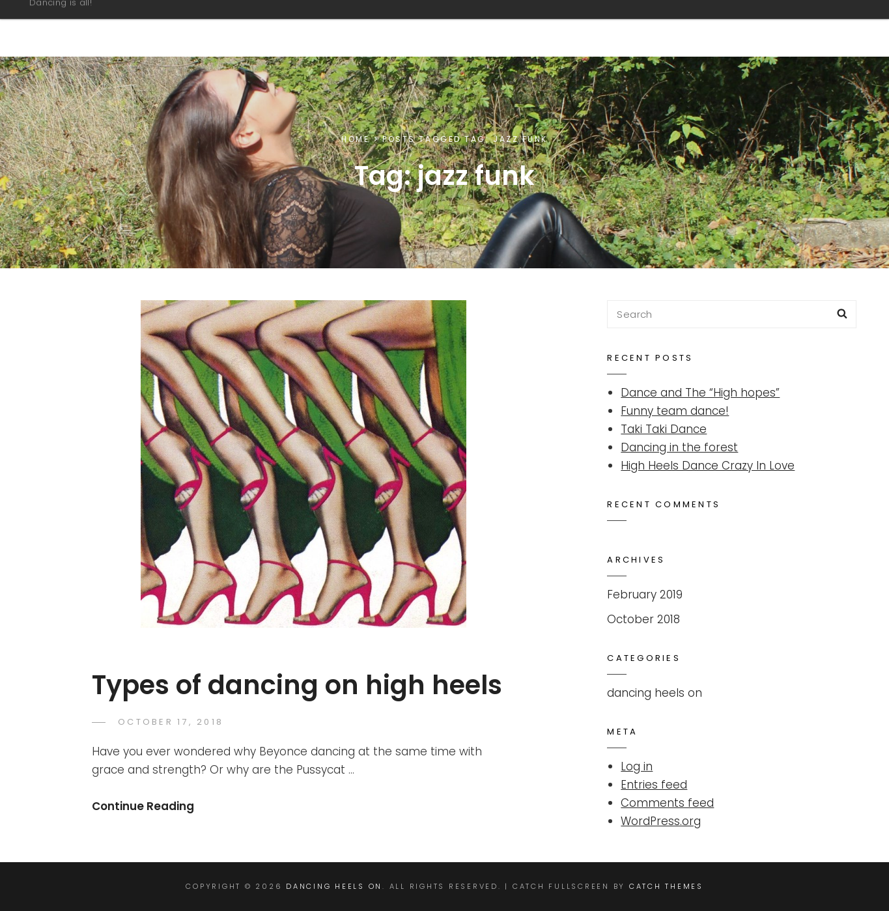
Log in (637, 766)
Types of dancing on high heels (297, 685)
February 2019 (645, 594)
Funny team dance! (675, 411)
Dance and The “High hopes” (700, 392)
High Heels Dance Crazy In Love (708, 465)
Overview (795, 28)
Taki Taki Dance (664, 429)
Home (355, 139)
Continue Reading (143, 806)
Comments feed (667, 803)
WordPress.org (661, 821)
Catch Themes (666, 886)
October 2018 (643, 619)
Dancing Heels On (115, 22)
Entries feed (654, 784)
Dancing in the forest (679, 447)
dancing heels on (654, 693)
